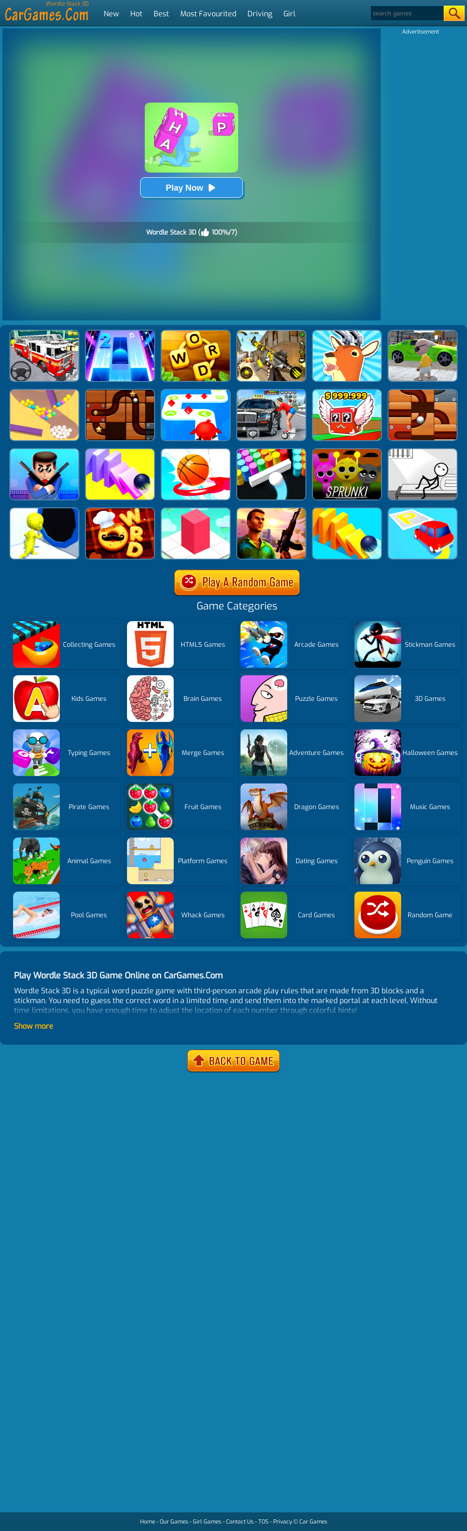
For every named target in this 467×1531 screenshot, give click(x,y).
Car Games (313, 1521)
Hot (136, 14)
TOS (263, 1521)
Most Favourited (208, 14)
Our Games (174, 1521)
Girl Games (207, 1521)
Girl (289, 14)
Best (161, 14)
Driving (260, 14)
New (111, 14)
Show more (33, 1026)
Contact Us (240, 1521)
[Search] (406, 13)
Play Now (191, 188)
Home (147, 1521)
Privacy (282, 1521)
